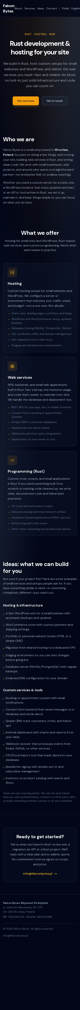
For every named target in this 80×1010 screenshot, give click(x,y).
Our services (25, 101)
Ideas (40, 8)
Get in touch (55, 101)
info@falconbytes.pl (40, 874)
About (18, 8)
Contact (51, 8)
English (75, 8)
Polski (65, 8)
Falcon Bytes (8, 8)
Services (30, 8)
